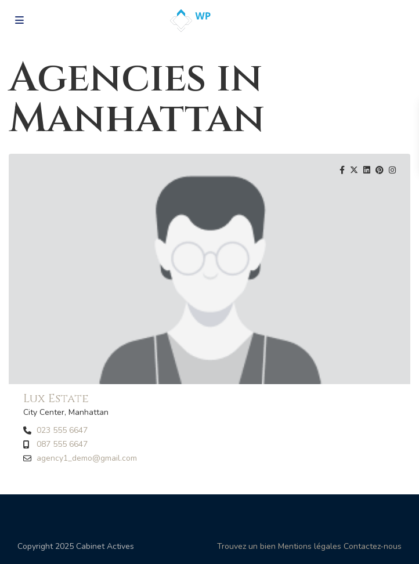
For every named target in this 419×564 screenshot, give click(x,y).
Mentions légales (309, 546)
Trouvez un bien (246, 546)
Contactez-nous (373, 546)
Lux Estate (56, 398)
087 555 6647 (62, 444)
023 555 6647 (62, 430)
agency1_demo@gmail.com (87, 458)
